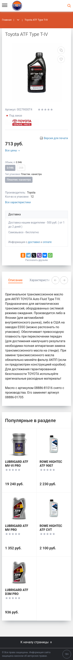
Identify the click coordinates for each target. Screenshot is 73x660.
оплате (47, 242)
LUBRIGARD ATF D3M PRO (16, 592)
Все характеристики (18, 202)
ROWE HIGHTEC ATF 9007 (51, 463)
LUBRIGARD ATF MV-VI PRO (16, 463)
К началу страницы (36, 642)
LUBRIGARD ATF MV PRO (16, 528)
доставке (34, 242)
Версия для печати (56, 138)
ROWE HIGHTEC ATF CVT (51, 528)
